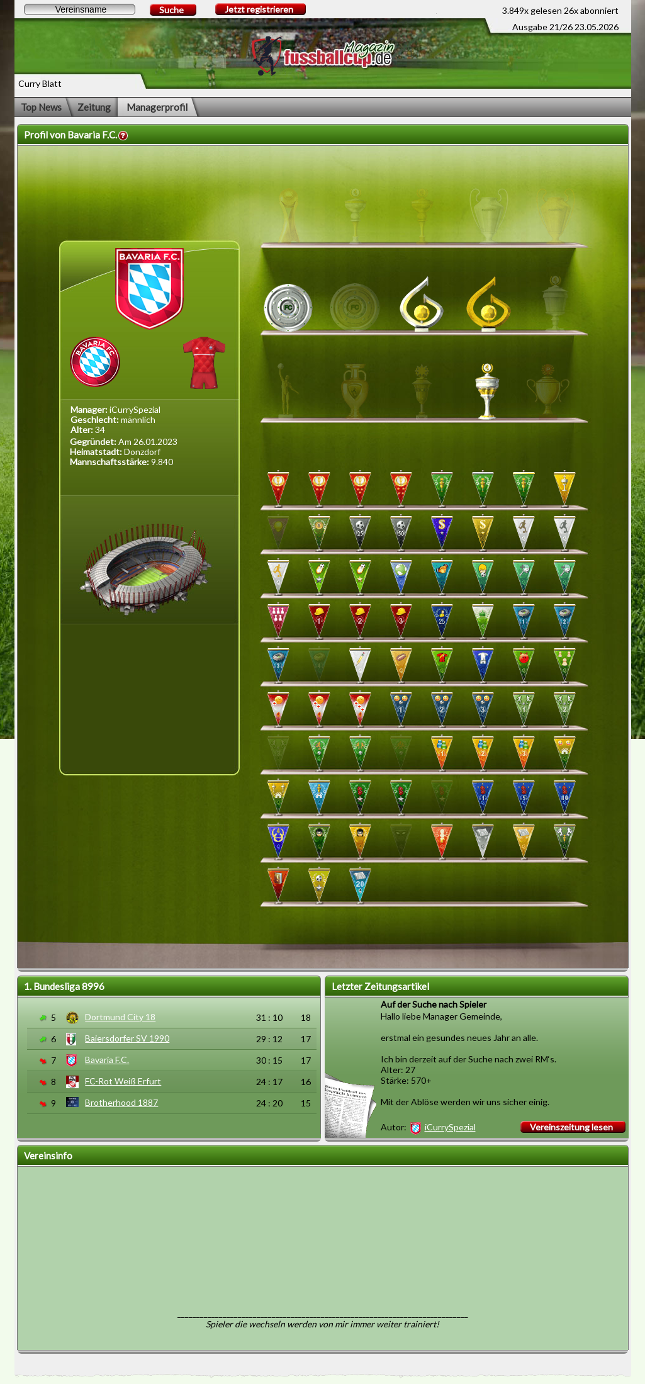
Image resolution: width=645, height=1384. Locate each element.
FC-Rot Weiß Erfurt (123, 1081)
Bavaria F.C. (107, 1059)
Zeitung (94, 107)
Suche (171, 9)
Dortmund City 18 (120, 1016)
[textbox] (80, 9)
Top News (41, 107)
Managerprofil (157, 107)
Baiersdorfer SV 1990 (127, 1038)
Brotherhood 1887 (121, 1102)
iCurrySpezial (450, 1127)
